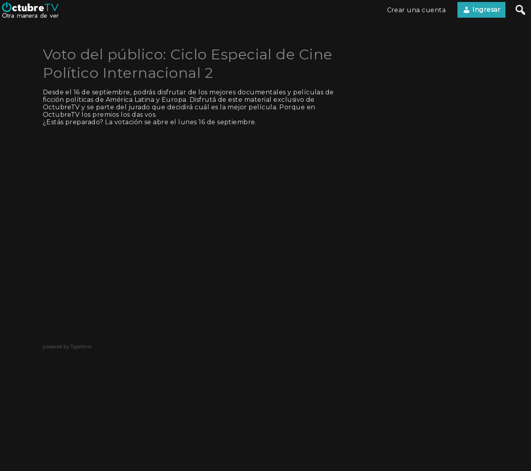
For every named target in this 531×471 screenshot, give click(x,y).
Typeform (81, 347)
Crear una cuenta (416, 10)
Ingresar (481, 10)
